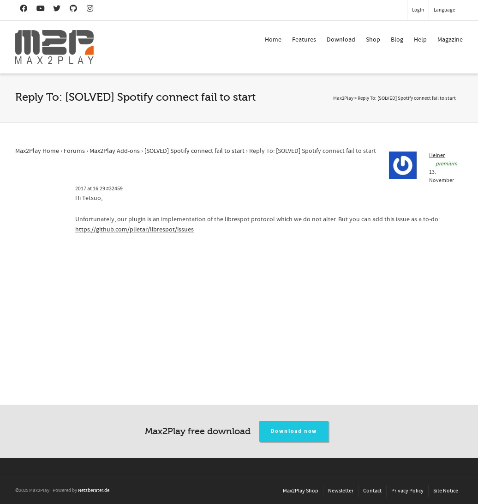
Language (444, 10)
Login (418, 10)
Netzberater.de (93, 490)
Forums (74, 151)
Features (304, 40)
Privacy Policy (407, 490)
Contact (372, 490)
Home (273, 40)
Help (420, 40)
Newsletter (340, 490)
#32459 (114, 188)
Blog (397, 40)
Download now (294, 431)
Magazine (450, 40)
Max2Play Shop (300, 490)
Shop (373, 40)
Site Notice (445, 490)
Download (341, 40)
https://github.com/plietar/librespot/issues (134, 229)
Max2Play (343, 98)
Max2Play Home (37, 151)
